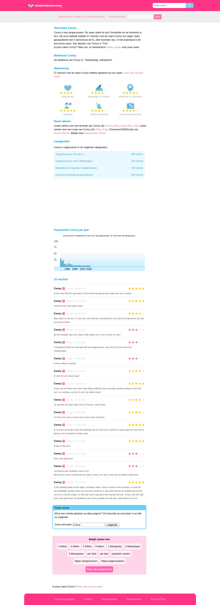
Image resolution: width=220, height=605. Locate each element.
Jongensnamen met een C (99, 154)
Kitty (98, 129)
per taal (104, 553)
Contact (88, 599)
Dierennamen (133, 599)
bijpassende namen (95, 133)
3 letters (62, 546)
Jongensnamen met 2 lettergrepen (99, 161)
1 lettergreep (115, 546)
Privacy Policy (158, 599)
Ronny (109, 125)
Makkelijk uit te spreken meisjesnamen (99, 168)
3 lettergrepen (76, 553)
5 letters (87, 546)
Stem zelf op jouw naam (90, 586)
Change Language (64, 599)
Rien (130, 125)
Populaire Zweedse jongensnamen (99, 175)
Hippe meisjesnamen (86, 561)
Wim (116, 125)
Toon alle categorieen (99, 569)
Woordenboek (109, 599)
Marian (66, 133)
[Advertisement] (36, 68)
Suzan (57, 133)
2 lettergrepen (132, 546)
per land (91, 553)
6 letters (99, 546)
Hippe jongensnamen (112, 561)
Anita (105, 129)
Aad (136, 125)
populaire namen (121, 553)
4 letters (75, 546)
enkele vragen (113, 47)
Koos (123, 125)
